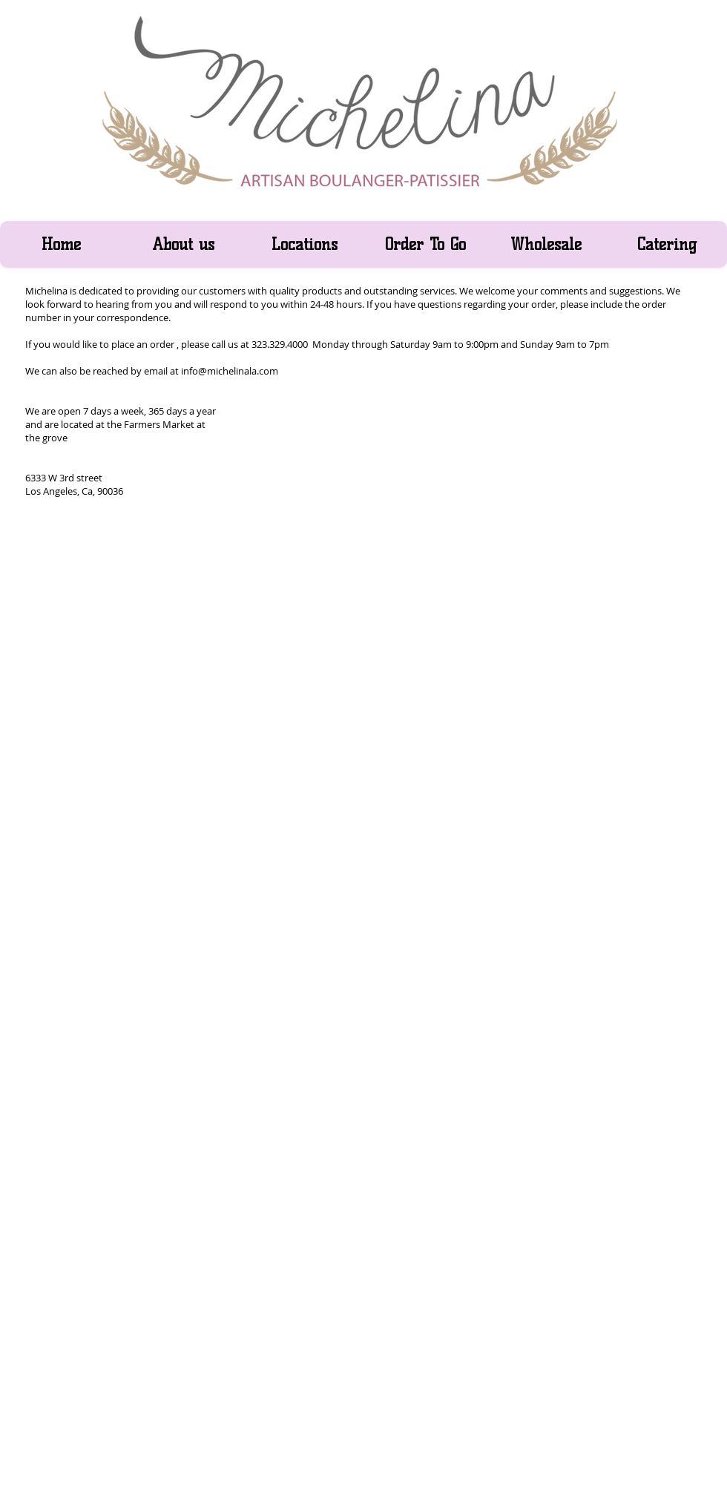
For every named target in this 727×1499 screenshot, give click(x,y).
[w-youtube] (487, 1469)
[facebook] (508, 1469)
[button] (303, 244)
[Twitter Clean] (466, 1469)
